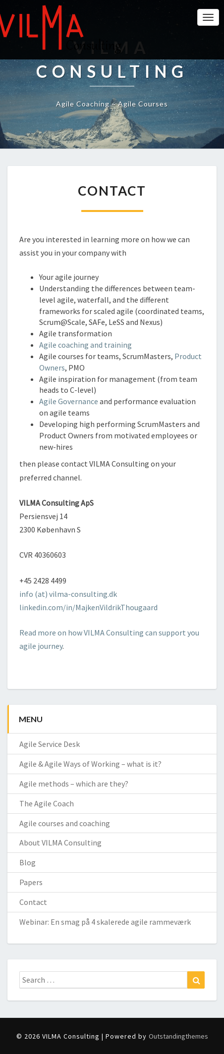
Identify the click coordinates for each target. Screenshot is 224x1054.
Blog (27, 862)
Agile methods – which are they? (73, 784)
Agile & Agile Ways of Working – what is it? (90, 764)
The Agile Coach (46, 803)
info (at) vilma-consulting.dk (68, 594)
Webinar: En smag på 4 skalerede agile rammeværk (105, 922)
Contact (33, 902)
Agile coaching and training (85, 345)
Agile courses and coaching (64, 823)
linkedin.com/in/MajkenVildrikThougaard (88, 607)
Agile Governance (68, 401)
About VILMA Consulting (60, 842)
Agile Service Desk (49, 744)
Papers (31, 882)
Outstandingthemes (178, 1036)
